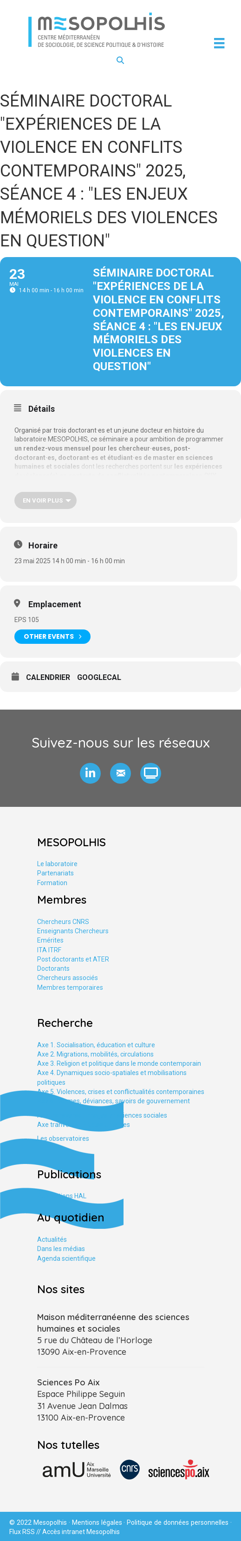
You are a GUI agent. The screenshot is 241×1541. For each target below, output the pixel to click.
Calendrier (48, 677)
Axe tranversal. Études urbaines (83, 1124)
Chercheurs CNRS (63, 921)
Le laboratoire (57, 864)
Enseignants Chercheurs (73, 931)
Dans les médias (61, 1248)
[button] (90, 773)
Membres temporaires (70, 987)
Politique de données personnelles (177, 1522)
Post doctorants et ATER (73, 959)
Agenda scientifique (66, 1258)
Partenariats (55, 873)
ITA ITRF (49, 950)
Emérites (50, 940)
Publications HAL (61, 1196)
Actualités (52, 1239)
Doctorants (53, 968)
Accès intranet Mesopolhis (81, 1531)
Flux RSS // (25, 1531)
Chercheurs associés (67, 977)
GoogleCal (99, 677)
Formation (52, 883)
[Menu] (219, 43)
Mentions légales (97, 1522)
